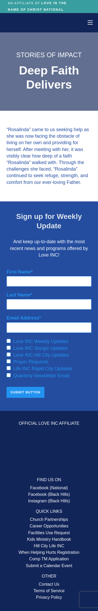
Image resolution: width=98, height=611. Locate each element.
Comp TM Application (49, 559)
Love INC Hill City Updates (38, 355)
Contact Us (49, 584)
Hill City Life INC (49, 546)
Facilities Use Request (49, 533)
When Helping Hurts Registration (49, 552)
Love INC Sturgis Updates (37, 348)
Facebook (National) (49, 488)
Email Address (23, 318)
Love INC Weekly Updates (37, 341)
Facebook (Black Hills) (49, 494)
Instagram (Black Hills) (49, 501)
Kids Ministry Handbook (49, 539)
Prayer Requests (27, 361)
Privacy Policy (49, 597)
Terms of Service (49, 591)
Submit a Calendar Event (49, 565)
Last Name (18, 295)
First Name (19, 272)
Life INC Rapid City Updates (39, 368)
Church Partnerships (49, 519)
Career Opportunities (49, 526)
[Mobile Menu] (90, 23)
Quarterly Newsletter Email (38, 375)
